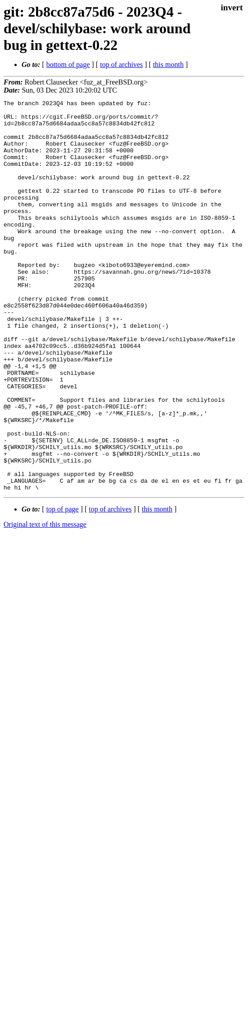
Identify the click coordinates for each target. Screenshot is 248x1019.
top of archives (121, 64)
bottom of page (68, 64)
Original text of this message (45, 602)
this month (168, 64)
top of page (62, 587)
